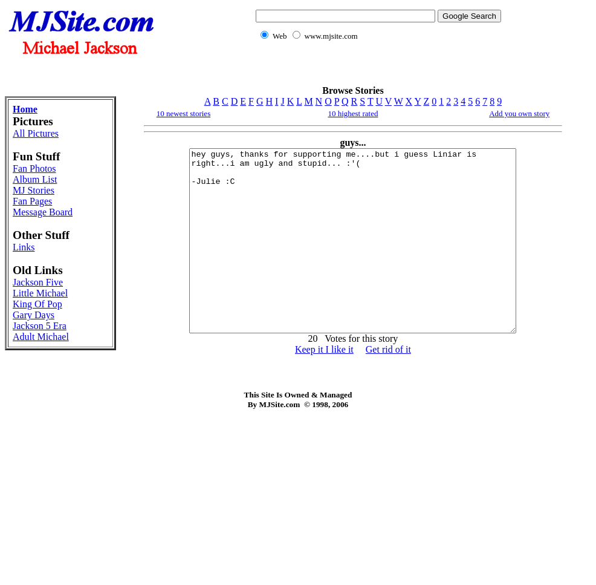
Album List (35, 179)
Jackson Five (38, 282)
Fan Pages (32, 201)
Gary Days (33, 315)
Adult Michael (41, 337)
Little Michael (40, 293)
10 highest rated (353, 113)
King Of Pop (37, 304)
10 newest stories (184, 113)
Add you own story (519, 113)
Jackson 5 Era (39, 326)
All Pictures (36, 133)
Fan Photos (34, 168)
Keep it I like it (324, 386)
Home (25, 109)
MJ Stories (33, 190)
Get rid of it (388, 386)
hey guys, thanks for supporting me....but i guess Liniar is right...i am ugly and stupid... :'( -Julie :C (353, 259)
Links (23, 247)
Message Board (43, 212)
